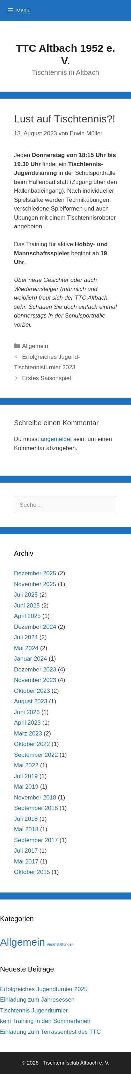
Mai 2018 (26, 829)
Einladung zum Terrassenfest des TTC (50, 1032)
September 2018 (36, 808)
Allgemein (35, 346)
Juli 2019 (26, 776)
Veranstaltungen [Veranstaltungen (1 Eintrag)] (60, 944)
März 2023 (28, 733)
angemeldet (56, 439)
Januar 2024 (30, 658)
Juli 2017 (26, 850)
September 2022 (36, 755)
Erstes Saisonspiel (46, 378)
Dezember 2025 (35, 573)
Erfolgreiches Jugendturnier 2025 (43, 989)
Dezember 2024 (35, 627)
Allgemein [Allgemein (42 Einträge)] (22, 942)
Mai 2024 (26, 648)
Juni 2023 (27, 712)
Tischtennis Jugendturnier (34, 1010)
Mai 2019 (26, 786)
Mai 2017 (26, 861)
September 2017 (36, 840)
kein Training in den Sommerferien (45, 1021)
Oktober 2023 (32, 691)
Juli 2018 (26, 819)
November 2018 (35, 797)
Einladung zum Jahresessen (37, 999)
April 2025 (27, 616)
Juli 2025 (26, 594)
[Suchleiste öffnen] (120, 10)
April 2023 (27, 722)
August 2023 (30, 701)
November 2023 (35, 680)
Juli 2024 (26, 637)
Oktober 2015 (32, 872)
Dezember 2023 (35, 669)
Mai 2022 (26, 765)
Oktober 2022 (32, 744)
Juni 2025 (27, 605)
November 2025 (35, 584)
